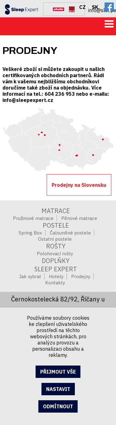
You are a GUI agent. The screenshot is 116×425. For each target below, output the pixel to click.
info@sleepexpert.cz (102, 9)
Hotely (56, 276)
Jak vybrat (30, 276)
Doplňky (56, 260)
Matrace (55, 211)
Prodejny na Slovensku (79, 185)
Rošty (56, 246)
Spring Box (30, 233)
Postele (56, 225)
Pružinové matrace (33, 218)
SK (95, 7)
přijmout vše (58, 372)
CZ (82, 7)
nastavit (58, 389)
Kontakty (55, 283)
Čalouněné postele (70, 233)
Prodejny (80, 276)
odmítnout (58, 406)
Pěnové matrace (79, 218)
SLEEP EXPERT (55, 269)
